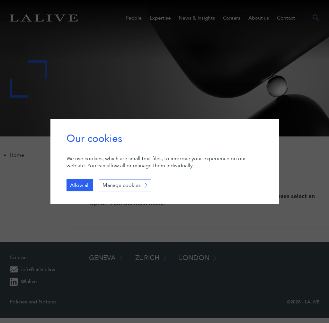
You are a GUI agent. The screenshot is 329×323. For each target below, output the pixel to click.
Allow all (80, 185)
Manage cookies (121, 185)
